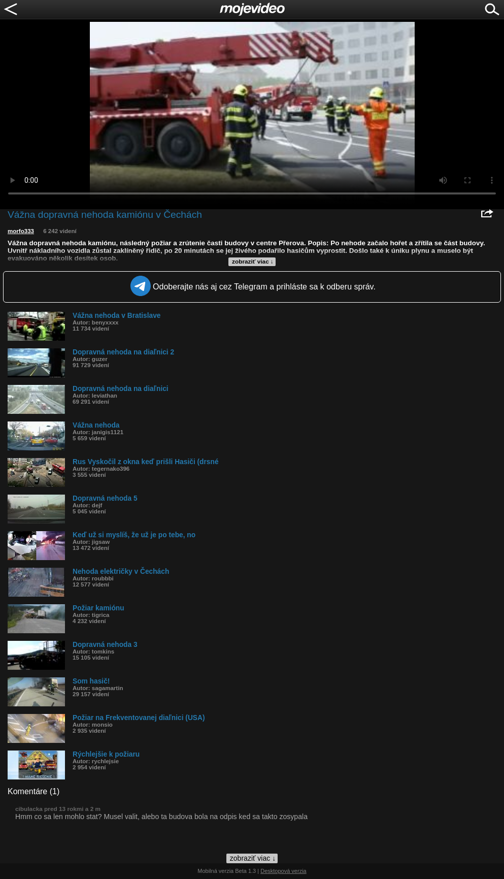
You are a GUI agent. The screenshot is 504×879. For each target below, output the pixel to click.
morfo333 (21, 231)
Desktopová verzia (283, 871)
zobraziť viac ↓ (253, 261)
